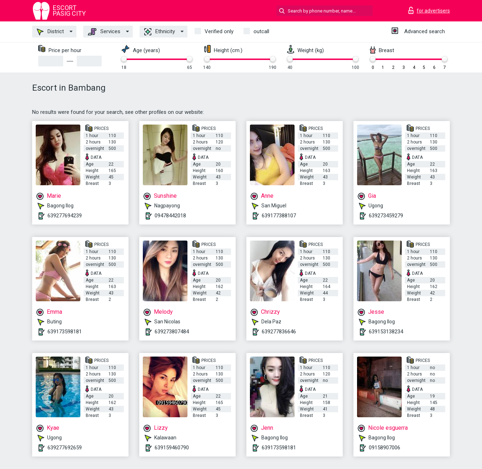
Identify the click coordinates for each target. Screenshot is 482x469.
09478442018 (170, 215)
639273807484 (172, 331)
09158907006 (384, 447)
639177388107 (279, 215)
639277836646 (279, 331)
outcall (261, 31)
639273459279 (386, 215)
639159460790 (172, 447)
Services (104, 31)
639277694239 (64, 215)
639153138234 (386, 331)
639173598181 (64, 331)
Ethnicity (159, 31)
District (50, 31)
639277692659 (64, 447)
